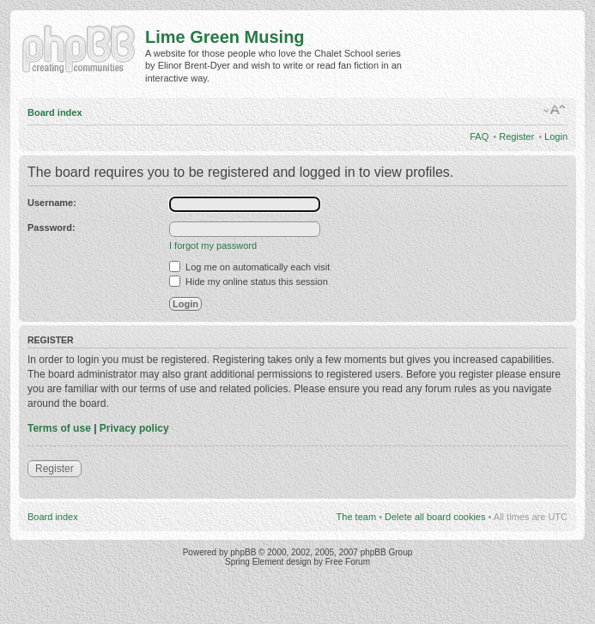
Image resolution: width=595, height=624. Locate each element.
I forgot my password (213, 245)
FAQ (479, 136)
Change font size (555, 110)
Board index (54, 112)
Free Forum (347, 561)
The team (356, 517)
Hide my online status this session (248, 281)
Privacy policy (134, 428)
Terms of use (59, 428)
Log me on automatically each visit (249, 267)
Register (516, 136)
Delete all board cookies (435, 517)
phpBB (243, 552)
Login (556, 136)
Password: (51, 227)
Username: (51, 202)
